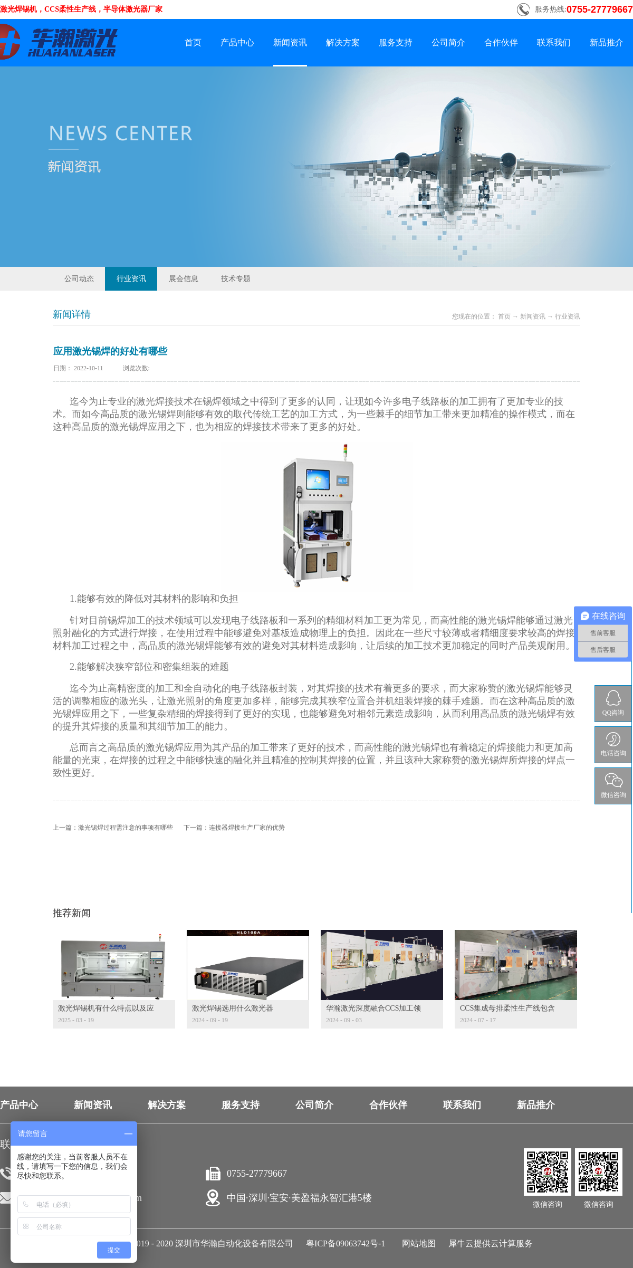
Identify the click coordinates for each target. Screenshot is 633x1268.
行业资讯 (567, 316)
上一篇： (113, 827)
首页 (193, 42)
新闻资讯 (532, 316)
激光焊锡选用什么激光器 (232, 1008)
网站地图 (417, 1243)
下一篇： (234, 827)
